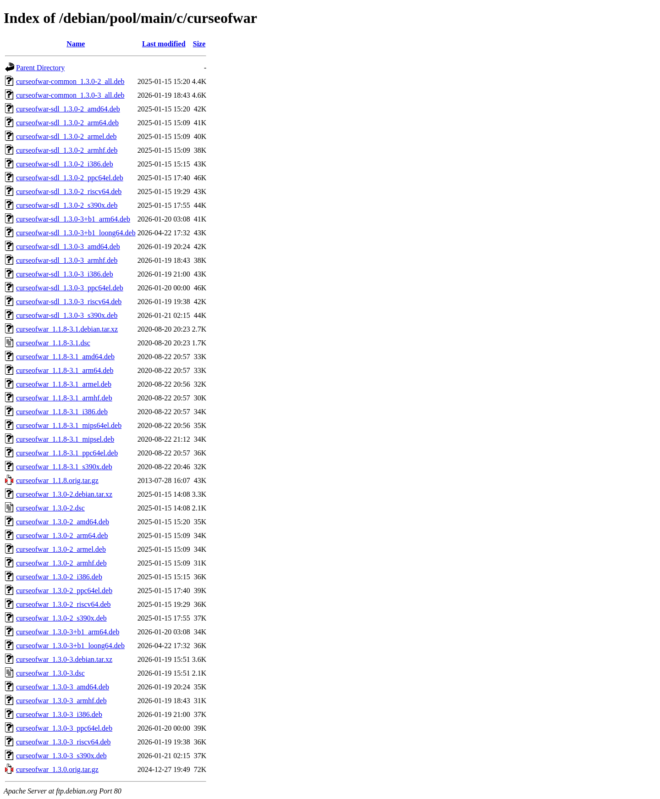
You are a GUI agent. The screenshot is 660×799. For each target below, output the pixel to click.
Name (75, 44)
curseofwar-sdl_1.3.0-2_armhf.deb (66, 150)
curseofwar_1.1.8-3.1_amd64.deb (65, 357)
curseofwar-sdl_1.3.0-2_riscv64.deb (68, 191)
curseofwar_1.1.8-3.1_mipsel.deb (65, 439)
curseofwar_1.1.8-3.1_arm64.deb (64, 370)
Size (199, 44)
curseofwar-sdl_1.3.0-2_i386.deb (64, 164)
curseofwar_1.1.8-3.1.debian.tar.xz (67, 329)
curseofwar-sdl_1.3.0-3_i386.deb (64, 274)
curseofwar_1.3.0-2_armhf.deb (61, 563)
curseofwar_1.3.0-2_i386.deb (59, 577)
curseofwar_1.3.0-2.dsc (50, 508)
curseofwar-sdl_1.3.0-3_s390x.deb (66, 315)
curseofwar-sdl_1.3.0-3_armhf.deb (66, 260)
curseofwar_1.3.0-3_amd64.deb (62, 687)
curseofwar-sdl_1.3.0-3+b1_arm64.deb (73, 219)
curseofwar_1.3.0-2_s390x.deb (61, 618)
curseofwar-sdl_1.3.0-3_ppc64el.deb (69, 288)
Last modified (164, 44)
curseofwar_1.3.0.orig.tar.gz (57, 769)
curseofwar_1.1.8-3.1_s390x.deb (64, 467)
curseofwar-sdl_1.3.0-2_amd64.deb (68, 109)
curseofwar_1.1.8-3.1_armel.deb (63, 384)
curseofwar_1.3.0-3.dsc (50, 673)
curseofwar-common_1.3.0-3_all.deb (70, 95)
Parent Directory (40, 68)
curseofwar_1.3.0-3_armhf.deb (61, 701)
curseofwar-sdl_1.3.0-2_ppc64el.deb (69, 178)
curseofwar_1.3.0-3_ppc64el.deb (64, 728)
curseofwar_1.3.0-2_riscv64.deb (63, 604)
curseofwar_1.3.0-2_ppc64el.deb (64, 590)
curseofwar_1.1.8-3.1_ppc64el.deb (67, 453)
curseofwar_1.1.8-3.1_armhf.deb (64, 398)
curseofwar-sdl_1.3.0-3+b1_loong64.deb (76, 233)
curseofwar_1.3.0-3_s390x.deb (61, 756)
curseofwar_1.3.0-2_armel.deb (61, 549)
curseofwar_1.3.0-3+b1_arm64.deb (67, 632)
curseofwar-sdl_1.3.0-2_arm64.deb (67, 123)
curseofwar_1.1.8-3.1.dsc (53, 343)
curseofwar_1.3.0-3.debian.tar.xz (64, 659)
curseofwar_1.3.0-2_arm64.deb (62, 535)
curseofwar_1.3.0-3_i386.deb (59, 714)
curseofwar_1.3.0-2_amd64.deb (62, 522)
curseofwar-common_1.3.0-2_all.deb (70, 81)
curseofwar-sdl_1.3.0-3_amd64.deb (68, 246)
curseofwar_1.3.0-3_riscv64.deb (63, 742)
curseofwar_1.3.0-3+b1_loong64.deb (70, 645)
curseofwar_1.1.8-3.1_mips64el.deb (68, 425)
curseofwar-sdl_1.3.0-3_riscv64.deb (68, 301)
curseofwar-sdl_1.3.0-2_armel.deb (66, 136)
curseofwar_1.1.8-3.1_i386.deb (62, 412)
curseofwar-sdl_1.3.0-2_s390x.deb (66, 205)
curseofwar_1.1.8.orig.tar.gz (57, 480)
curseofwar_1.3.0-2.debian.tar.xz (64, 494)
